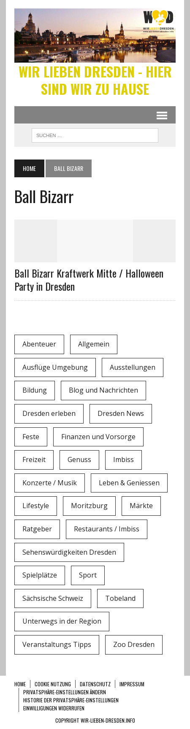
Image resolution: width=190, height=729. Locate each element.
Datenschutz (95, 684)
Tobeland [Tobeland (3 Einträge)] (120, 598)
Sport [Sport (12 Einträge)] (88, 575)
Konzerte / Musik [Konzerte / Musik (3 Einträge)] (49, 482)
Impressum (131, 684)
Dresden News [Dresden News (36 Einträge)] (121, 413)
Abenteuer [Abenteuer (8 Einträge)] (39, 344)
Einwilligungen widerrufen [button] (53, 708)
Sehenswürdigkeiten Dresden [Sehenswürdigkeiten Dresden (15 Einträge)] (69, 552)
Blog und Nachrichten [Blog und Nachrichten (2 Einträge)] (103, 390)
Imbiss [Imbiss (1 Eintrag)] (123, 459)
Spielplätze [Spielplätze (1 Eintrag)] (39, 575)
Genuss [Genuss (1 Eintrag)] (79, 459)
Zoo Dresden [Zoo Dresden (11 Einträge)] (134, 644)
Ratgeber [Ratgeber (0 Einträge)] (37, 529)
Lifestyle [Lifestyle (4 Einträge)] (35, 505)
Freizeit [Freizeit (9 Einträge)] (34, 459)
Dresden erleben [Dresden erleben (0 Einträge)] (49, 413)
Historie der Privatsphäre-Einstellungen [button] (71, 700)
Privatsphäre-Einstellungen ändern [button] (64, 692)
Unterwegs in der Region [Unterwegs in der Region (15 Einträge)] (61, 621)
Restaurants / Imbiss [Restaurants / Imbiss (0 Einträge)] (106, 529)
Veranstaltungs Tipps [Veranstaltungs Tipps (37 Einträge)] (56, 644)
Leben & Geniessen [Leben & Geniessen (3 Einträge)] (129, 482)
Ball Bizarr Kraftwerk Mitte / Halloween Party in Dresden (88, 279)
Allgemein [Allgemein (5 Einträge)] (93, 344)
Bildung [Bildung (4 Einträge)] (34, 390)
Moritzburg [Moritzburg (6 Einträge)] (89, 505)
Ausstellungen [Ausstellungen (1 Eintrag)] (132, 367)
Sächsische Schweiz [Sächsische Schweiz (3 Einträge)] (52, 598)
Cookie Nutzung (53, 684)
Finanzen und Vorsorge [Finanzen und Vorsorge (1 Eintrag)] (98, 436)
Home (20, 684)
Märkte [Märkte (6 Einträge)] (141, 505)
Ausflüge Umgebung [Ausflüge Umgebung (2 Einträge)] (55, 367)
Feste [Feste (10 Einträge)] (30, 436)
